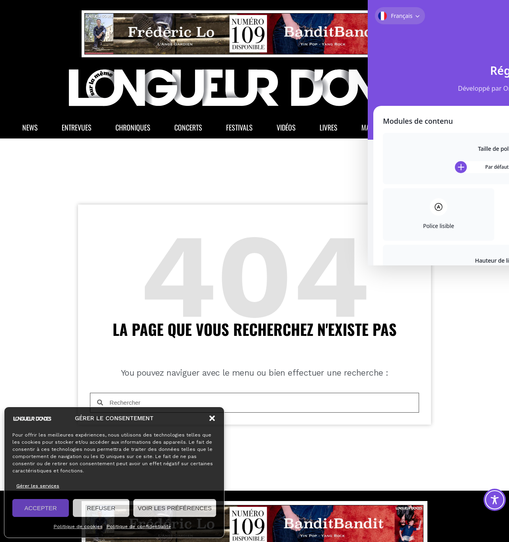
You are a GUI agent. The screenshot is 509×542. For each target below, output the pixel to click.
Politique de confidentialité (139, 526)
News (30, 130)
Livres (328, 130)
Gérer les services (37, 486)
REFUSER (101, 508)
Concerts (188, 130)
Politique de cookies (78, 526)
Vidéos (286, 130)
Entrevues (77, 130)
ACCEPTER (40, 508)
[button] (212, 418)
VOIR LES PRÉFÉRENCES (175, 508)
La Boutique (447, 129)
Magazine (380, 129)
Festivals (239, 130)
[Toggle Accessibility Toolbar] (494, 499)
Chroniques (132, 130)
